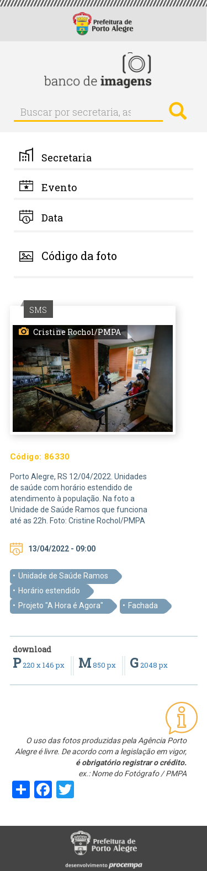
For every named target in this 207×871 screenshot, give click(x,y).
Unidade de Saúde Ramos (63, 575)
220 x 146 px (39, 665)
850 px (98, 665)
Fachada (143, 605)
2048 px (149, 665)
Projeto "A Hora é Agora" (60, 605)
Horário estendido (49, 590)
